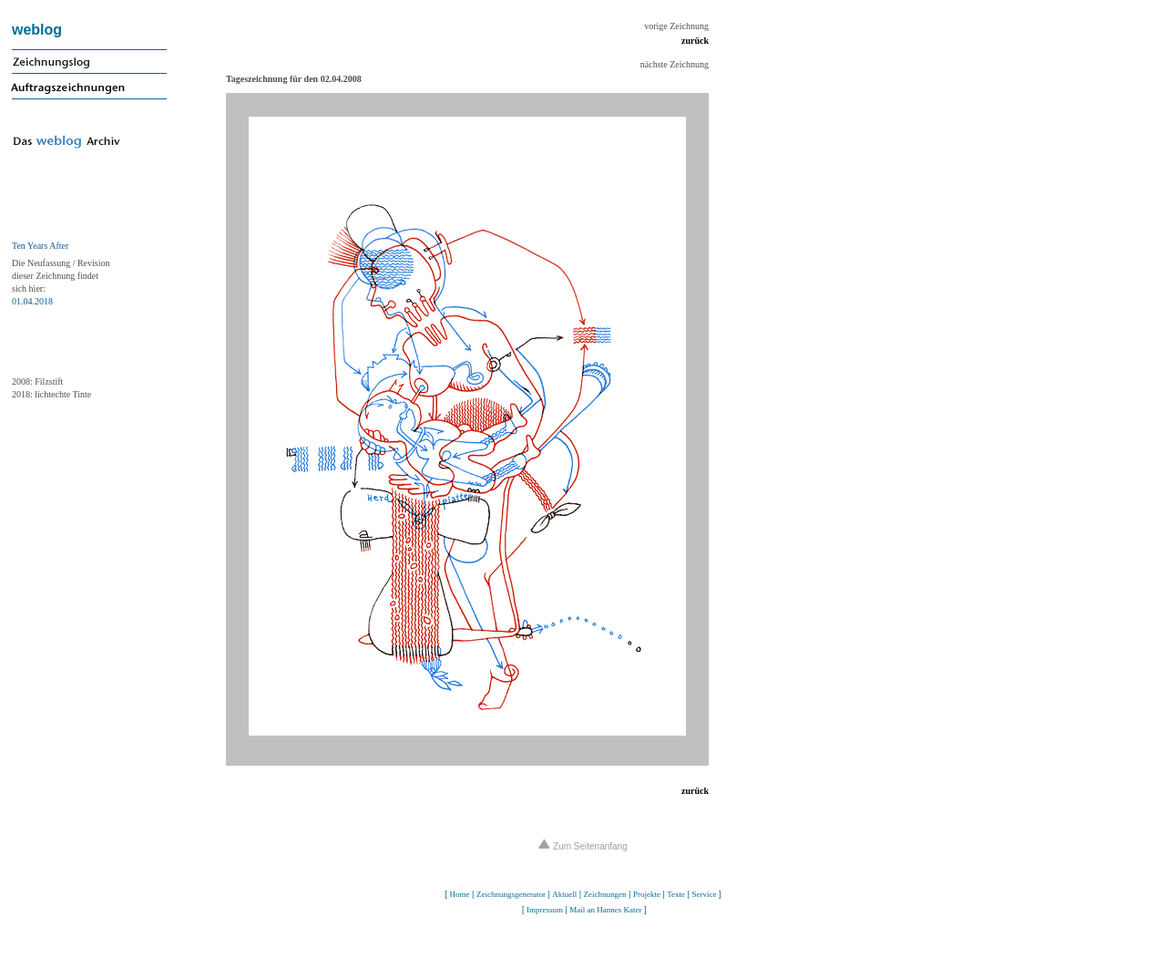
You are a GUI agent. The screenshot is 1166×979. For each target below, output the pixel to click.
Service (703, 894)
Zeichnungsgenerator (511, 894)
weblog (37, 29)
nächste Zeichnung (674, 64)
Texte (676, 894)
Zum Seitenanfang (583, 846)
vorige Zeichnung (676, 26)
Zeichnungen (605, 894)
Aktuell (564, 894)
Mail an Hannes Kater (605, 909)
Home (460, 894)
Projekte (646, 894)
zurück (695, 41)
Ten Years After (40, 246)
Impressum (545, 909)
